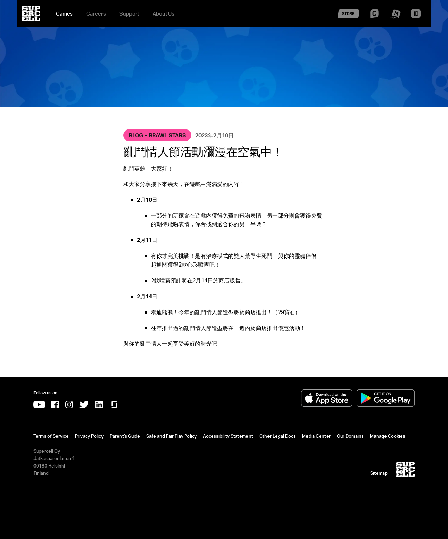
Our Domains (350, 436)
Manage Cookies (387, 436)
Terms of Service (51, 436)
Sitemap (379, 473)
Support (129, 13)
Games (64, 13)
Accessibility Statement (228, 436)
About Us (163, 13)
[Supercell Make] (395, 17)
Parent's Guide (125, 436)
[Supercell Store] (349, 20)
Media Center (316, 436)
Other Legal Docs (277, 436)
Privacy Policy (89, 436)
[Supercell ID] (416, 16)
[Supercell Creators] (374, 15)
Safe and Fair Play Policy (171, 436)
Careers (96, 13)
